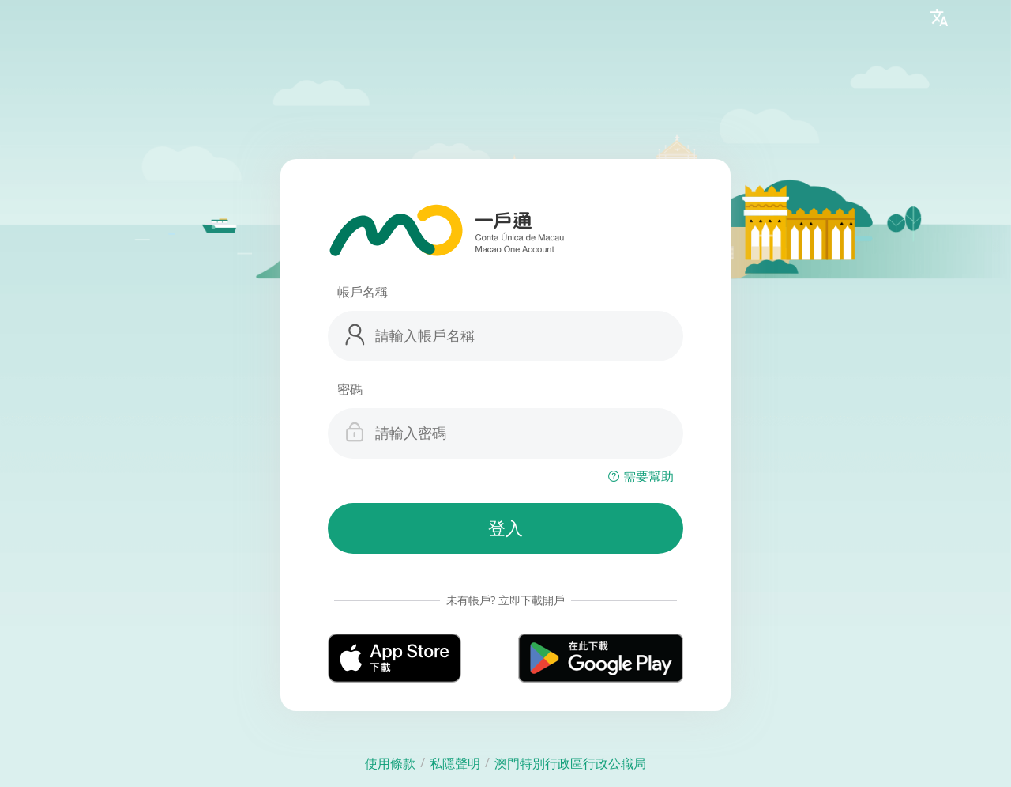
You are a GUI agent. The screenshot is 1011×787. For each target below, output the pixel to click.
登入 (505, 529)
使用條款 (390, 763)
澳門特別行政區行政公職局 (570, 763)
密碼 (350, 389)
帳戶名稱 (362, 292)
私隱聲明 (455, 763)
